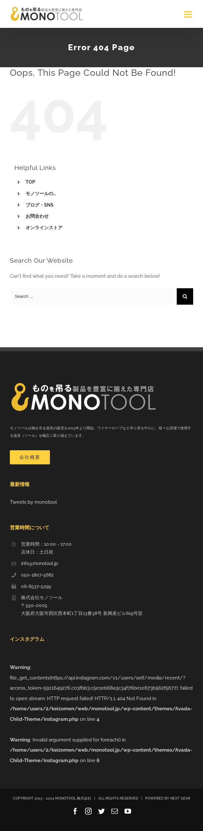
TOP (30, 182)
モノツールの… (41, 193)
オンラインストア (44, 227)
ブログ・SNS (40, 205)
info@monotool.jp (39, 563)
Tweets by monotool (33, 502)
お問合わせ (37, 216)
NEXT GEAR (180, 798)
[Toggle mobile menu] (188, 14)
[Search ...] (93, 296)
